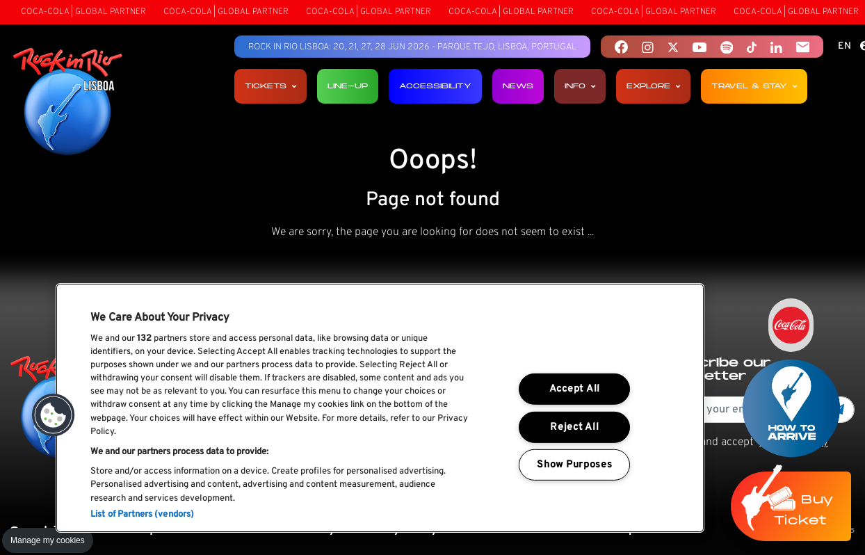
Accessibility (435, 86)
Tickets (270, 86)
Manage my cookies (47, 540)
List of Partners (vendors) (142, 514)
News (518, 86)
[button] (53, 415)
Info (580, 86)
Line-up (348, 86)
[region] (380, 408)
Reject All (574, 426)
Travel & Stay (754, 86)
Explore (653, 86)
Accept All (574, 389)
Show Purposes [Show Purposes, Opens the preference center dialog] (574, 465)
